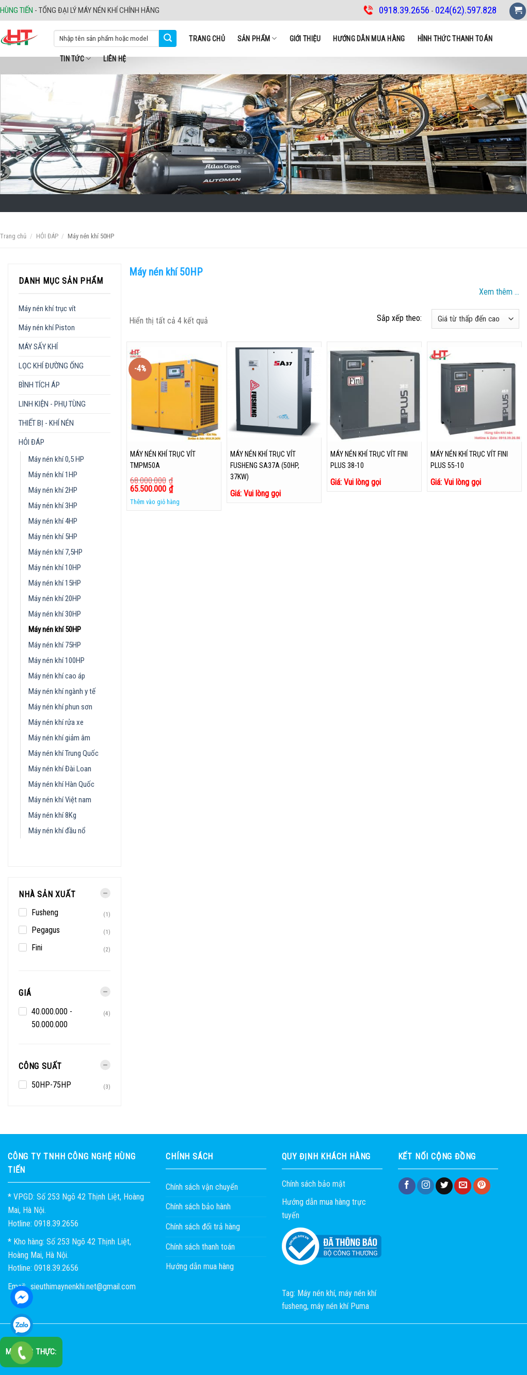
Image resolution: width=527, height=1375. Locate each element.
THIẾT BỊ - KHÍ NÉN (46, 423)
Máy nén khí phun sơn (60, 706)
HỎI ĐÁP (47, 236)
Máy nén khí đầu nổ (57, 830)
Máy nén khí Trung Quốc (63, 753)
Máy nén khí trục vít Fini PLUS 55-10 (469, 460)
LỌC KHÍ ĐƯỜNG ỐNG (51, 365)
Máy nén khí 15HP (54, 583)
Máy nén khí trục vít (47, 308)
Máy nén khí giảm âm (59, 737)
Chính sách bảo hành (198, 1206)
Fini (36, 947)
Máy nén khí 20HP (54, 598)
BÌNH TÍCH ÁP (39, 385)
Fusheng (44, 912)
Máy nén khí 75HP (54, 645)
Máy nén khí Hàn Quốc (61, 784)
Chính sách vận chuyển (202, 1187)
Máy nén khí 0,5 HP (56, 459)
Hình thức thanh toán (455, 39)
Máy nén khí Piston (47, 327)
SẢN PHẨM (257, 38)
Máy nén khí (316, 1293)
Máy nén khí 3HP (52, 505)
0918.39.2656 (21, 1325)
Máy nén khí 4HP (52, 521)
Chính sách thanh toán (200, 1247)
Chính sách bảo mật (313, 1184)
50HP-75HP (51, 1085)
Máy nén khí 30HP (54, 614)
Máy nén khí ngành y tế (61, 691)
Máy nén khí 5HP (52, 536)
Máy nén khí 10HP (54, 567)
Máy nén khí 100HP (56, 660)
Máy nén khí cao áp (56, 676)
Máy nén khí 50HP (54, 629)
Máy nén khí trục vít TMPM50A (163, 460)
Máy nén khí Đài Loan (59, 768)
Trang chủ (207, 39)
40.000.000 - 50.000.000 (51, 1018)
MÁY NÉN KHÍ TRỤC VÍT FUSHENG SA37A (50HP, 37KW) (264, 465)
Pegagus (45, 930)
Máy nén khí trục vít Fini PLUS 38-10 (369, 460)
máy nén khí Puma (340, 1306)
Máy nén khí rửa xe (56, 722)
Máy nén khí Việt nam (59, 799)
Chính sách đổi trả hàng (203, 1227)
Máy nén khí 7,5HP (55, 552)
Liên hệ (114, 59)
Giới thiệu (305, 39)
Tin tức (75, 58)
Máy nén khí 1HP (52, 474)
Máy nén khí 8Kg (52, 815)
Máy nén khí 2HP (52, 490)
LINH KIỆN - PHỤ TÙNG (52, 404)
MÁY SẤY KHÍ (38, 346)
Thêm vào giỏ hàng (155, 502)
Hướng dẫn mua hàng (369, 39)
